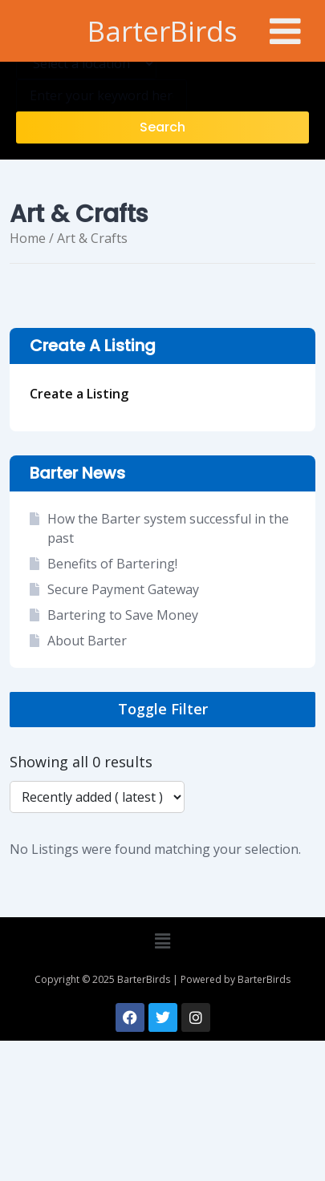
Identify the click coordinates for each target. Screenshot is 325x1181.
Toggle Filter (163, 708)
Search (162, 127)
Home (28, 238)
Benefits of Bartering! (112, 563)
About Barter (87, 640)
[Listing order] (97, 797)
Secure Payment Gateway (123, 589)
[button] (162, 941)
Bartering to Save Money (122, 615)
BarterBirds (162, 31)
